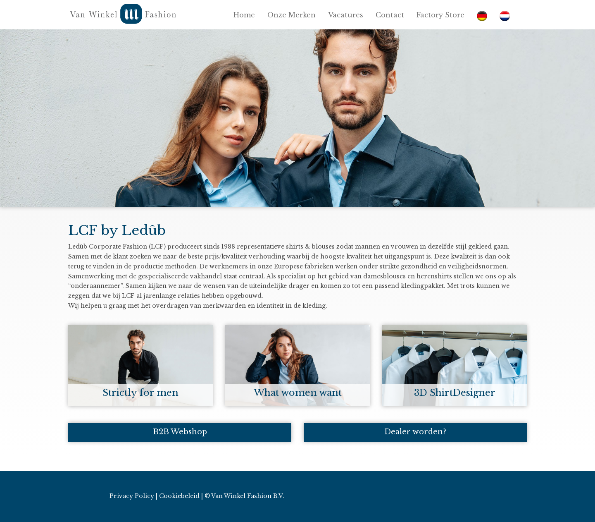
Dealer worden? (415, 431)
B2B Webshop (180, 431)
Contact (390, 15)
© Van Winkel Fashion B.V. (244, 496)
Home (244, 15)
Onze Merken (291, 15)
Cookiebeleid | (181, 496)
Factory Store (440, 15)
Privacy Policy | (133, 496)
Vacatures (345, 15)
